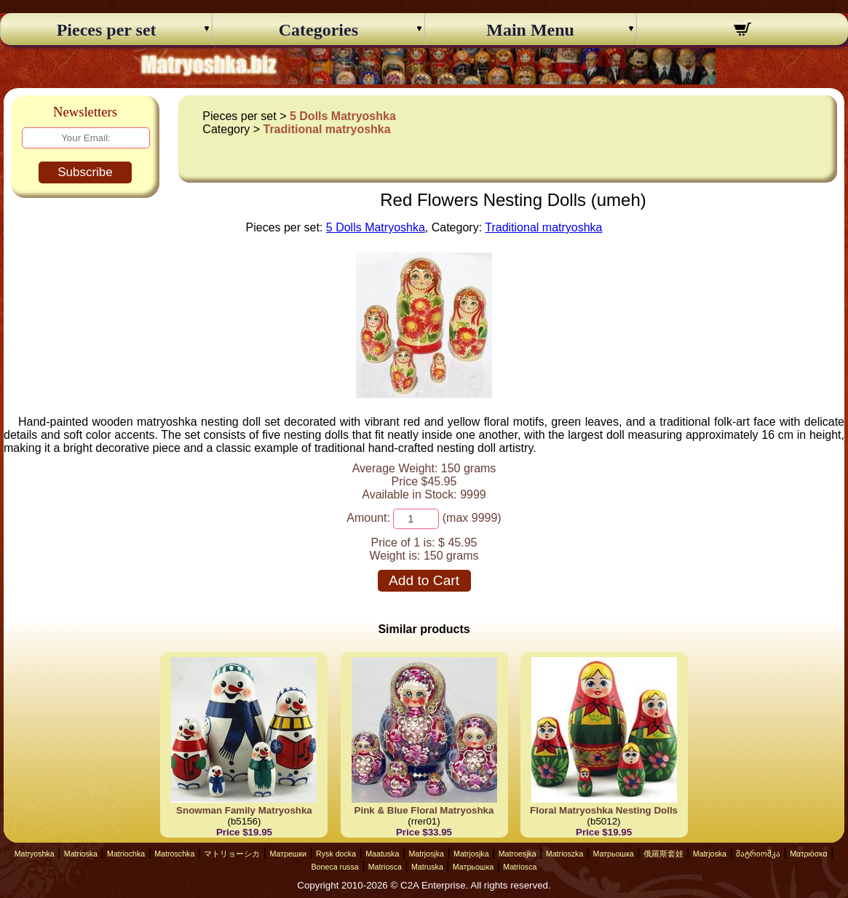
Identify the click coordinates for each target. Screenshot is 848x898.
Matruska (427, 866)
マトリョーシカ (232, 853)
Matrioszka (565, 853)
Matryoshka (35, 853)
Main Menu (530, 29)
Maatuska (382, 853)
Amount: (368, 518)
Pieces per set (106, 29)
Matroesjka (517, 853)
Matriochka (126, 853)
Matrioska (81, 853)
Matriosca (385, 866)
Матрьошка (613, 853)
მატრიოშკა (758, 853)
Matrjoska (709, 853)
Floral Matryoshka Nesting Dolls (604, 810)
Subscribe (85, 172)
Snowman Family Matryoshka (244, 810)
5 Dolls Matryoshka (343, 116)
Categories (318, 29)
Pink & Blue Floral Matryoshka (424, 810)
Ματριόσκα (809, 853)
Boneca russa (335, 866)
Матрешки (287, 853)
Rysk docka (336, 853)
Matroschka (174, 853)
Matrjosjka (426, 853)
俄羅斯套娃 (663, 853)
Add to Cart (424, 580)
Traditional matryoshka (326, 129)
